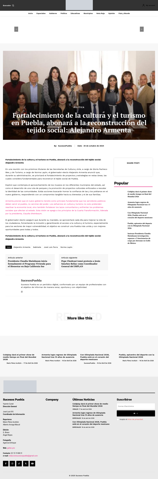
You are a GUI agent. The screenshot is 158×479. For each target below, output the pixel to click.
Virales (75, 409)
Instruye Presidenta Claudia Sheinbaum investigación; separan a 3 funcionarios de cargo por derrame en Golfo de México (139, 238)
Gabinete (37, 247)
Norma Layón (66, 247)
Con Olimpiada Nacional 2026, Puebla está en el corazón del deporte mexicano (140, 215)
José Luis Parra (51, 247)
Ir (136, 413)
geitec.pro (11, 448)
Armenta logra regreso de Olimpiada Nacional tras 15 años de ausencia (139, 204)
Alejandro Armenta (21, 247)
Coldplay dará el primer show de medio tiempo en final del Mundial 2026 (140, 194)
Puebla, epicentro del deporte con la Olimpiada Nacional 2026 (140, 225)
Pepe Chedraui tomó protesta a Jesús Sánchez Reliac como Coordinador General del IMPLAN (80, 264)
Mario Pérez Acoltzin (14, 363)
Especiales (76, 418)
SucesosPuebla (65, 146)
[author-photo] (4, 363)
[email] (136, 406)
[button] (9, 5)
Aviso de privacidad (135, 419)
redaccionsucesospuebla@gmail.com (23, 456)
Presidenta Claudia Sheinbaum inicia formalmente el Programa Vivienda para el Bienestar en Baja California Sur (29, 264)
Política (79, 107)
